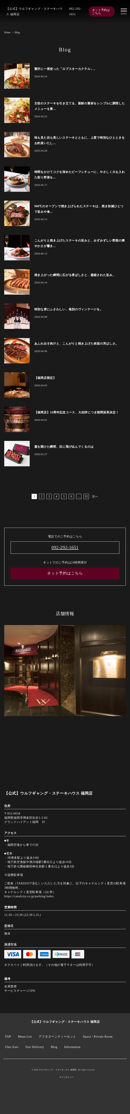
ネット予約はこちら (101, 11)
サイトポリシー (66, 1077)
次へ (95, 496)
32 (86, 496)
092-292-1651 (75, 11)
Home (7, 32)
